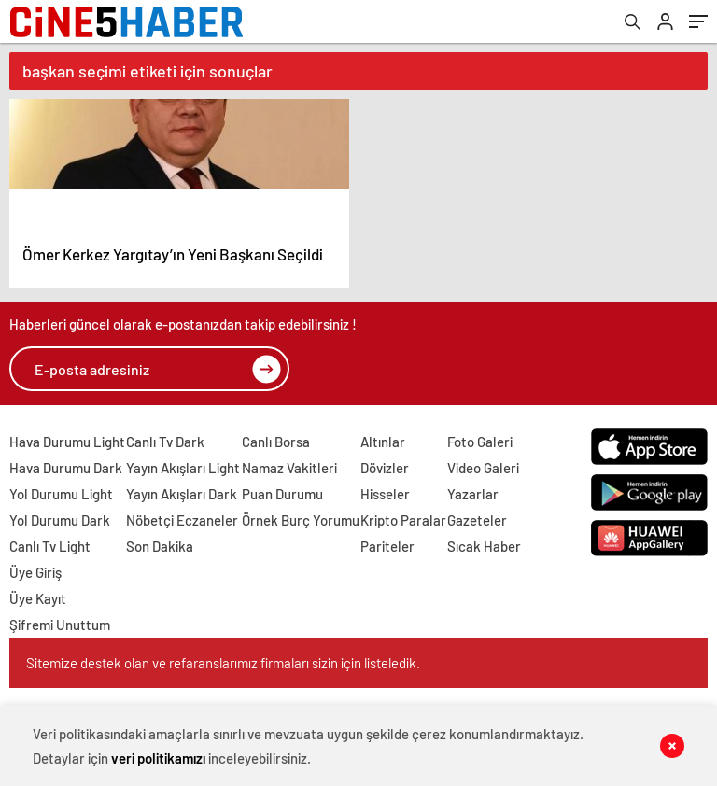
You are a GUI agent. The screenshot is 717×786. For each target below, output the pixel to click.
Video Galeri (483, 467)
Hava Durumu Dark (65, 467)
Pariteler (387, 546)
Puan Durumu (282, 493)
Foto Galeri (480, 441)
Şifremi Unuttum (59, 624)
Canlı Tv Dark (165, 441)
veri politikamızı (158, 758)
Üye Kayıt (37, 598)
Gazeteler (477, 520)
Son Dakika (159, 546)
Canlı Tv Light (50, 546)
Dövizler (384, 467)
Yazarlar (473, 493)
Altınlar (382, 441)
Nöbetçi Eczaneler (182, 520)
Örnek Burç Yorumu (300, 520)
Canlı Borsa (276, 441)
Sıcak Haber (484, 546)
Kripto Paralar (403, 520)
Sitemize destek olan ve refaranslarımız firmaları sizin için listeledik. (223, 662)
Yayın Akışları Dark (181, 493)
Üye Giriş (35, 572)
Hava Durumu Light (67, 441)
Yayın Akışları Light (183, 467)
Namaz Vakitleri (289, 467)
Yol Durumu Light (61, 493)
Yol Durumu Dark (59, 520)
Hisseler (385, 493)
